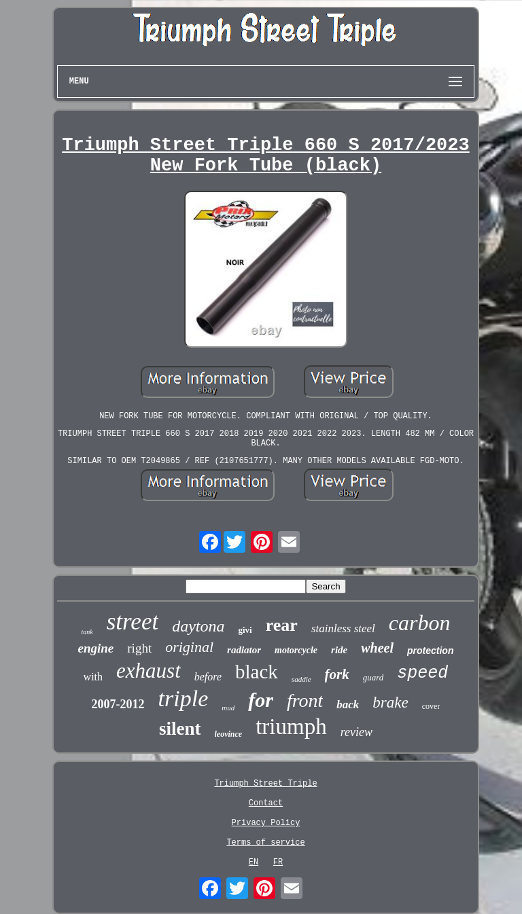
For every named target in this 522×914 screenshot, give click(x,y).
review (356, 732)
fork (337, 674)
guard (373, 677)
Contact (266, 803)
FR (278, 862)
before (208, 676)
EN (253, 862)
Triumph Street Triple (265, 783)
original (189, 646)
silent (180, 728)
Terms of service (265, 842)
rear (282, 625)
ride (339, 649)
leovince (229, 734)
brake (390, 702)
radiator (244, 649)
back (347, 704)
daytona (198, 626)
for (260, 700)
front (305, 700)
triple (183, 698)
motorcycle (296, 650)
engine (96, 648)
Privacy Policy (266, 823)
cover (431, 706)
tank (86, 632)
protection (430, 650)
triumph (291, 726)
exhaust (148, 670)
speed (422, 673)
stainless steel (343, 628)
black (256, 671)
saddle (301, 679)
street (132, 621)
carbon (420, 622)
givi (244, 630)
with (93, 676)
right (139, 648)
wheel (377, 647)
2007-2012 (118, 704)
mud (228, 707)
